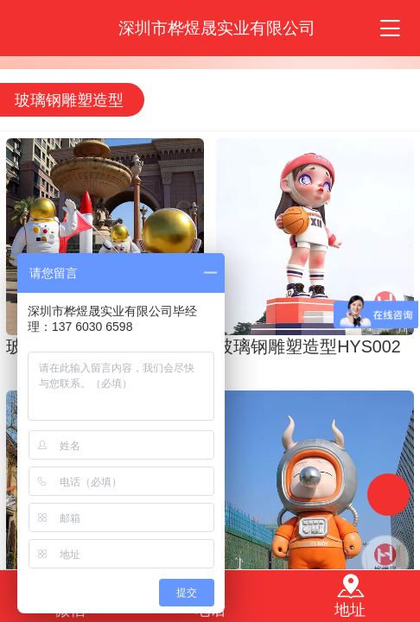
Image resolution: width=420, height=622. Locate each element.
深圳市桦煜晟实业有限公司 (216, 27)
